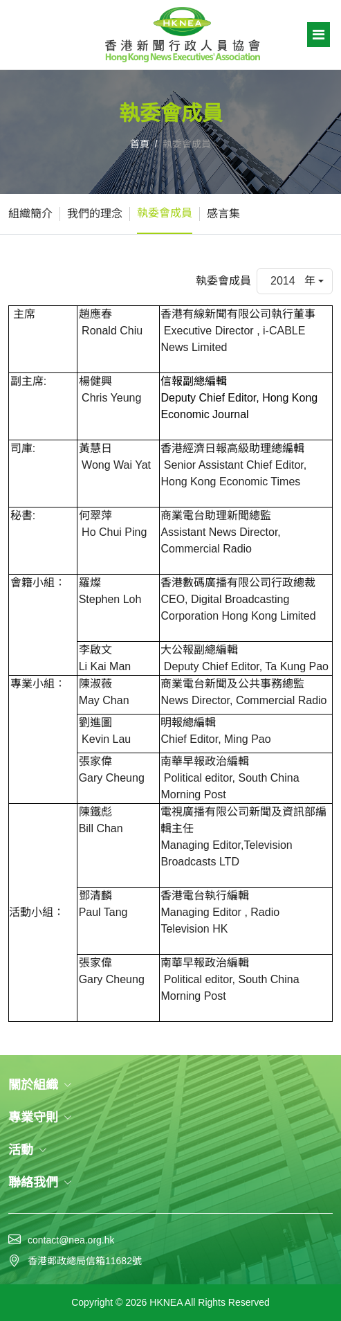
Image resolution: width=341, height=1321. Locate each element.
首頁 (139, 144)
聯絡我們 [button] (40, 1182)
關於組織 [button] (40, 1085)
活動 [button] (27, 1150)
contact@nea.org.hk (71, 1240)
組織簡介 (30, 213)
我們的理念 (94, 213)
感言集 (223, 213)
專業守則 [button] (40, 1117)
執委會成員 (164, 213)
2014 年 (292, 281)
